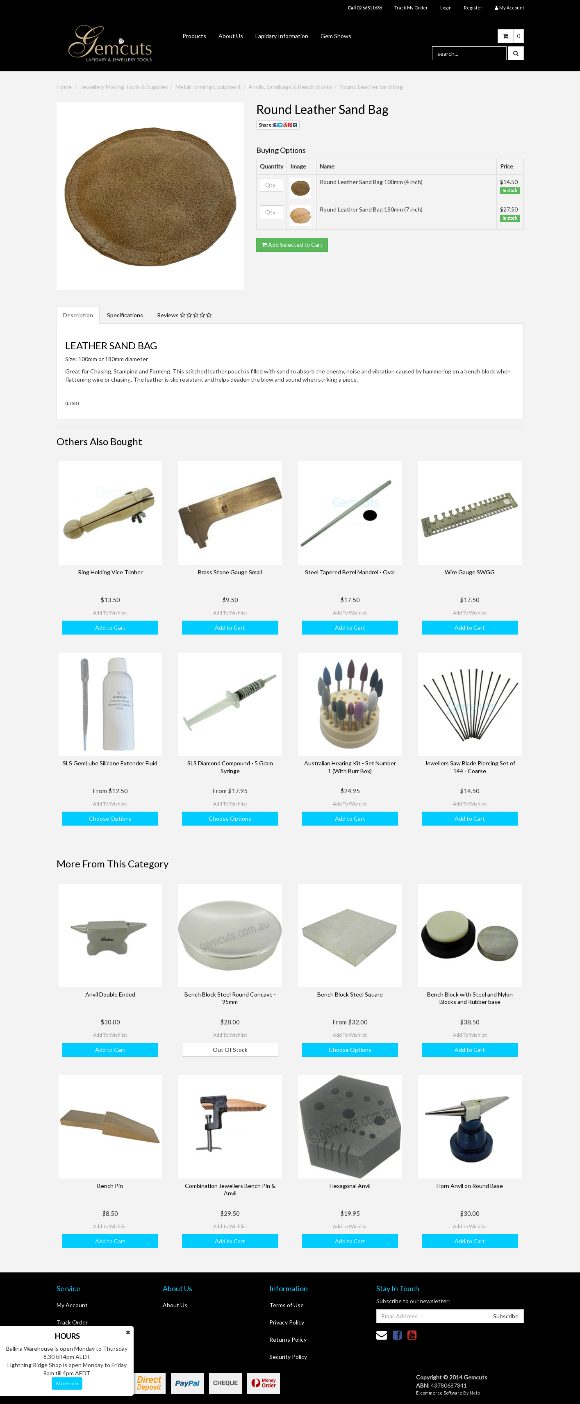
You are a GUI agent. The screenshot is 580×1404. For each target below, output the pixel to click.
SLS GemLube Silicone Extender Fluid (110, 763)
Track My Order (411, 7)
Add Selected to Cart (292, 244)
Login (446, 7)
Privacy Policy (286, 1322)
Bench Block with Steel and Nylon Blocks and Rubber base (470, 998)
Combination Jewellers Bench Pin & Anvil (230, 1189)
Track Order (72, 1322)
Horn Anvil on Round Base (470, 1185)
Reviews (184, 315)
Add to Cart (110, 627)
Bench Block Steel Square (350, 994)
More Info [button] (67, 1383)
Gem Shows (336, 35)
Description (78, 315)
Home (64, 86)
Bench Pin (110, 1185)
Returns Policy (288, 1339)
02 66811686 (365, 7)
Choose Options (110, 818)
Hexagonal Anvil (350, 1185)
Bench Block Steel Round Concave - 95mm (230, 998)
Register (473, 7)
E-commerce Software (439, 1392)
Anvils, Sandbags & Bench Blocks (290, 86)
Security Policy (288, 1356)
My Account (72, 1305)
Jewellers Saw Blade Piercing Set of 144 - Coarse (470, 767)
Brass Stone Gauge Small (230, 572)
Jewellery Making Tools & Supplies (124, 86)
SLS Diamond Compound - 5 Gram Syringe (230, 767)
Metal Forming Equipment (208, 86)
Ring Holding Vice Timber (110, 572)
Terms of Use (286, 1305)
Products (194, 35)
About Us (230, 35)
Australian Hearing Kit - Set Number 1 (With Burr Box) (350, 767)
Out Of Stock (230, 1049)
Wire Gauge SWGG (470, 572)
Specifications (125, 315)
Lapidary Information (281, 35)
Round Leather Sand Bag (371, 86)
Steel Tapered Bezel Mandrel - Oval (350, 572)
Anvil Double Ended (110, 994)
